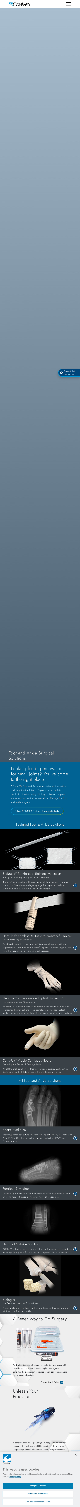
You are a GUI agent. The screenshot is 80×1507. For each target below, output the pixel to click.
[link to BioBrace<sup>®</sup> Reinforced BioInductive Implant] (40, 881)
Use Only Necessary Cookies (38, 1502)
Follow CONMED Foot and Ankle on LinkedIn (37, 811)
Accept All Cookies (38, 1486)
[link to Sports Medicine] (40, 1135)
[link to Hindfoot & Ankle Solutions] (40, 1248)
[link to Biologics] (40, 1305)
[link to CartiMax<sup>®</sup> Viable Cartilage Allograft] (40, 1066)
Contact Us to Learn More (68, 373)
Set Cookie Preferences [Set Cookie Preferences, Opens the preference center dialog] (38, 1494)
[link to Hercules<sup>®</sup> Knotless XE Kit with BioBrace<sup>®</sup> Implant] (40, 943)
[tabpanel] (40, 952)
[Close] (76, 1455)
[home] (19, 4)
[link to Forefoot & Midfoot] (40, 1192)
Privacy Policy (15, 1477)
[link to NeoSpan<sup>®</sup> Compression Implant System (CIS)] (40, 1005)
